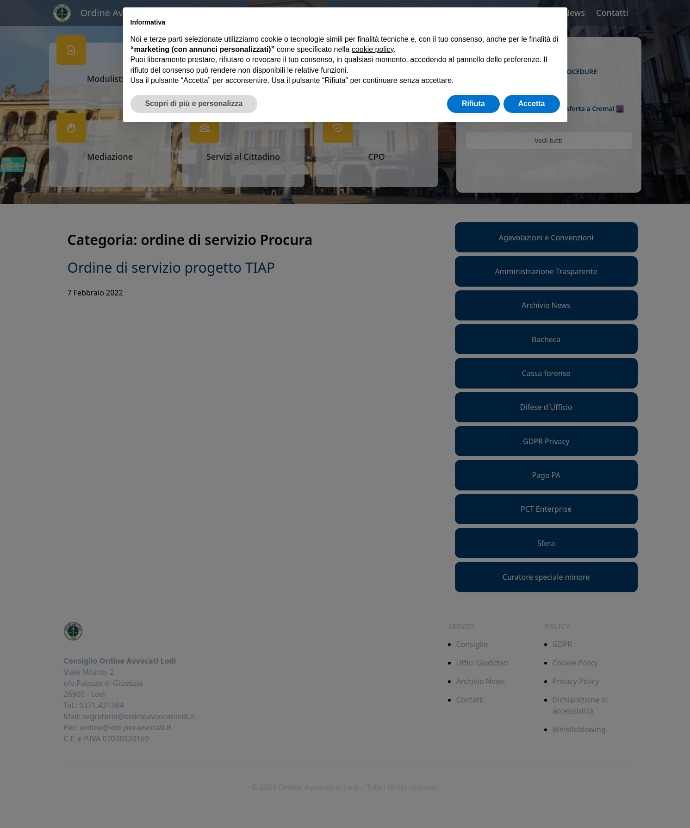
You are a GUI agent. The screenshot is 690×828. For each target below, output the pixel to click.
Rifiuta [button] (473, 103)
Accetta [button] (531, 103)
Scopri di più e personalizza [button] (194, 103)
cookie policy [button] (372, 49)
